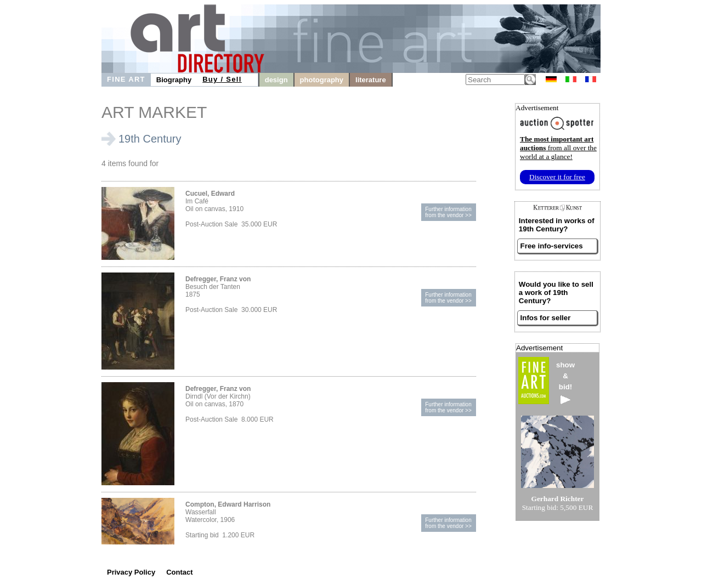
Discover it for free (557, 177)
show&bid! (565, 382)
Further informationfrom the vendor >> (448, 212)
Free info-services (551, 246)
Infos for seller (545, 318)
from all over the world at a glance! (558, 148)
